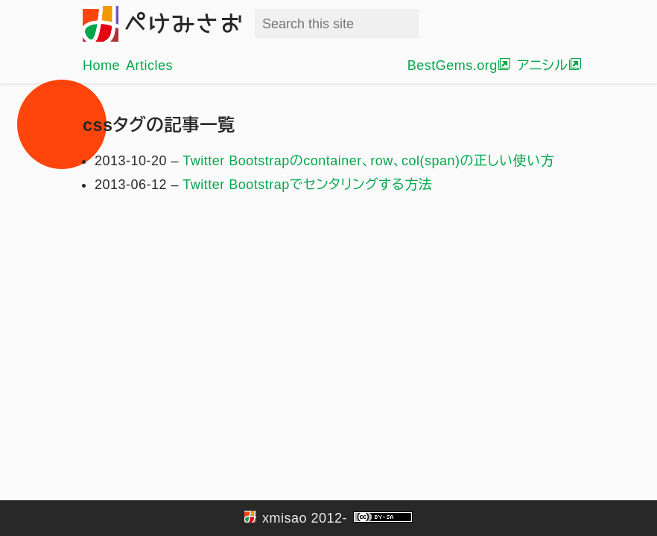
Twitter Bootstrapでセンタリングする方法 (307, 184)
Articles (149, 65)
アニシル (542, 65)
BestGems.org (452, 65)
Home (101, 65)
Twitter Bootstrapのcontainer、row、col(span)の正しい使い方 (368, 160)
